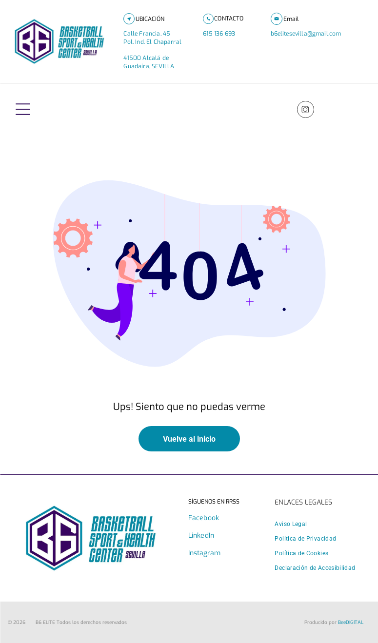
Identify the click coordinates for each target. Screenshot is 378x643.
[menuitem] (291, 524)
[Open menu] (23, 109)
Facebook (203, 518)
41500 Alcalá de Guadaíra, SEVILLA (148, 62)
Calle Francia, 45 (150, 34)
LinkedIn (201, 535)
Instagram (204, 553)
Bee (342, 622)
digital (354, 622)
